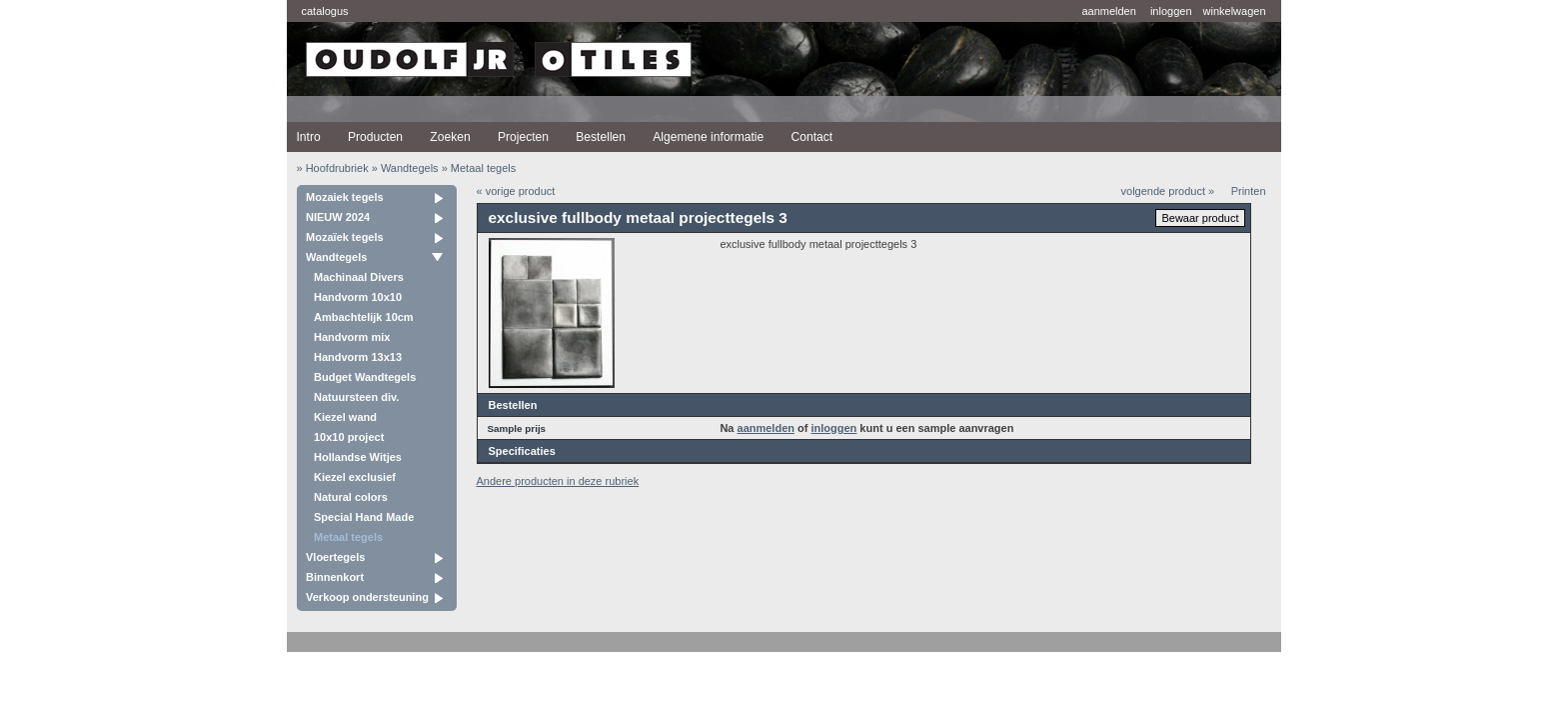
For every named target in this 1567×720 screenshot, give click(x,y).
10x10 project (349, 437)
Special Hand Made (364, 517)
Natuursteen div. (356, 397)
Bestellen (601, 137)
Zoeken (450, 137)
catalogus (325, 11)
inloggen (1171, 11)
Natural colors (351, 497)
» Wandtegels (405, 168)
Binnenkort (335, 577)
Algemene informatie (708, 137)
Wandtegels (336, 257)
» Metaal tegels (479, 168)
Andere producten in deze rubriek (558, 481)
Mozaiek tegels (345, 197)
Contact (811, 137)
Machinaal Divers (359, 277)
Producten (375, 137)
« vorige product (516, 191)
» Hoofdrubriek (333, 168)
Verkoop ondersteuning (367, 597)
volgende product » (1168, 191)
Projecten (523, 137)
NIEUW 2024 (338, 217)
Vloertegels (335, 557)
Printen (1248, 191)
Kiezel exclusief (355, 477)
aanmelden (1108, 11)
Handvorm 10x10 (358, 297)
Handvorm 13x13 (358, 357)
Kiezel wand (345, 417)
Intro (309, 137)
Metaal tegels (348, 537)
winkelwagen (1234, 11)
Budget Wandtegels (365, 377)
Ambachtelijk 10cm (364, 317)
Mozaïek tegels (345, 237)
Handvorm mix (352, 337)
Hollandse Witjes (358, 457)
